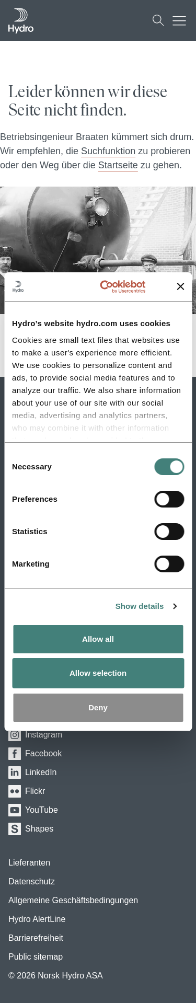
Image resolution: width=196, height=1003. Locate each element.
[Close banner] (180, 286)
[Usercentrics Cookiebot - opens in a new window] (116, 287)
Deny (98, 707)
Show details (140, 606)
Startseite (118, 165)
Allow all (98, 639)
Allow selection (98, 672)
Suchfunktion (108, 151)
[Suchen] (158, 20)
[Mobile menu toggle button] (182, 20)
